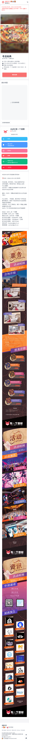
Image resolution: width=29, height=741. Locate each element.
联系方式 (9, 730)
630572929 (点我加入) (8, 8)
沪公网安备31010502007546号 (10, 738)
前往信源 (14, 74)
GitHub (18, 730)
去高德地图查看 (6, 122)
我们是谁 (4, 730)
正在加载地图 (15, 102)
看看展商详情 (14, 134)
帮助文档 (14, 730)
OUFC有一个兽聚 (17, 129)
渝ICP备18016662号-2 (6, 736)
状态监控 (23, 730)
